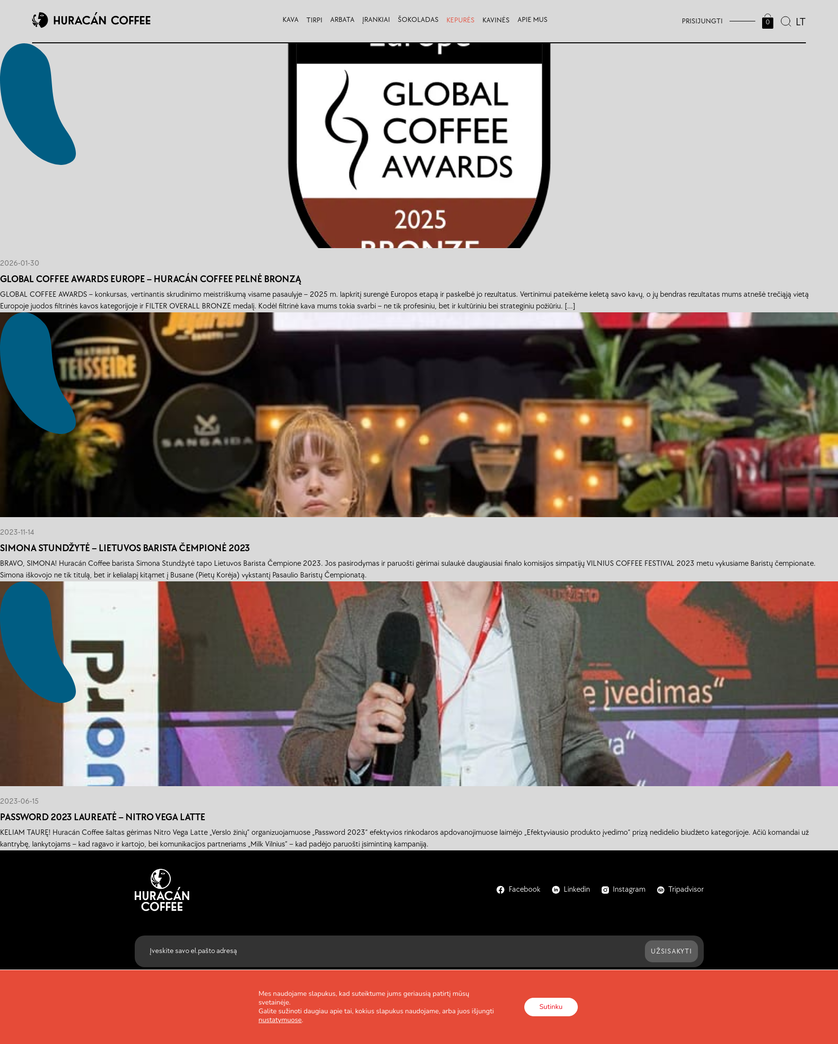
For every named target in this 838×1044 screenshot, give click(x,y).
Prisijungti (702, 21)
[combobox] (800, 21)
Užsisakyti (671, 951)
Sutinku (551, 1006)
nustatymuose (280, 1020)
